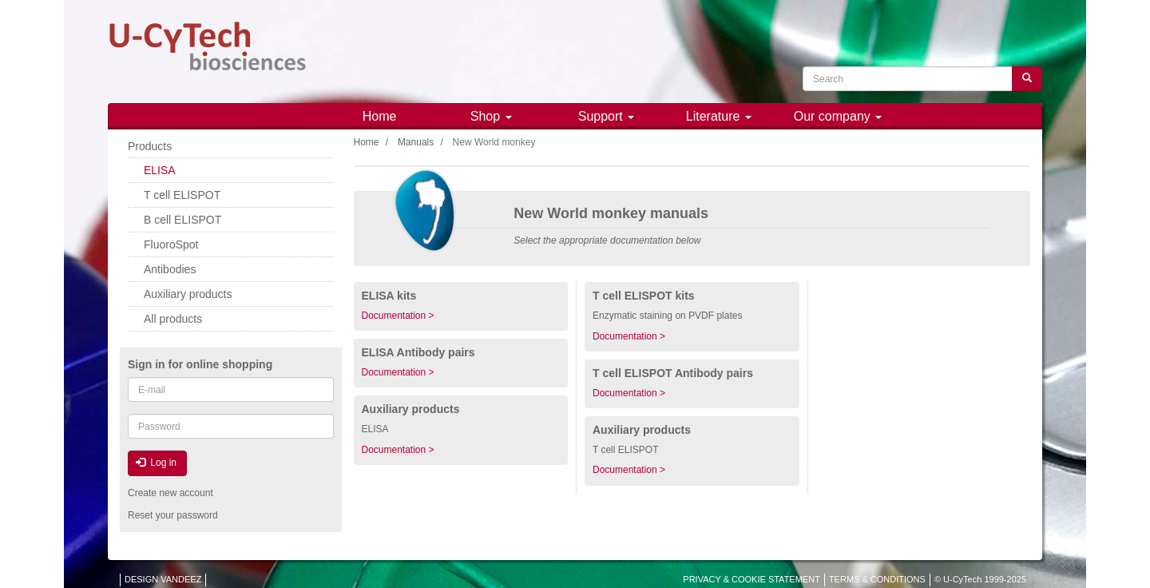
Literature (718, 116)
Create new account (170, 493)
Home (380, 116)
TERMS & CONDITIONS (877, 579)
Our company (838, 116)
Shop (491, 116)
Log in (156, 462)
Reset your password (173, 515)
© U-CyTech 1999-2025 (980, 579)
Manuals (416, 142)
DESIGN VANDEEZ (163, 579)
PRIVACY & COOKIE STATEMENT (751, 579)
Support (606, 116)
